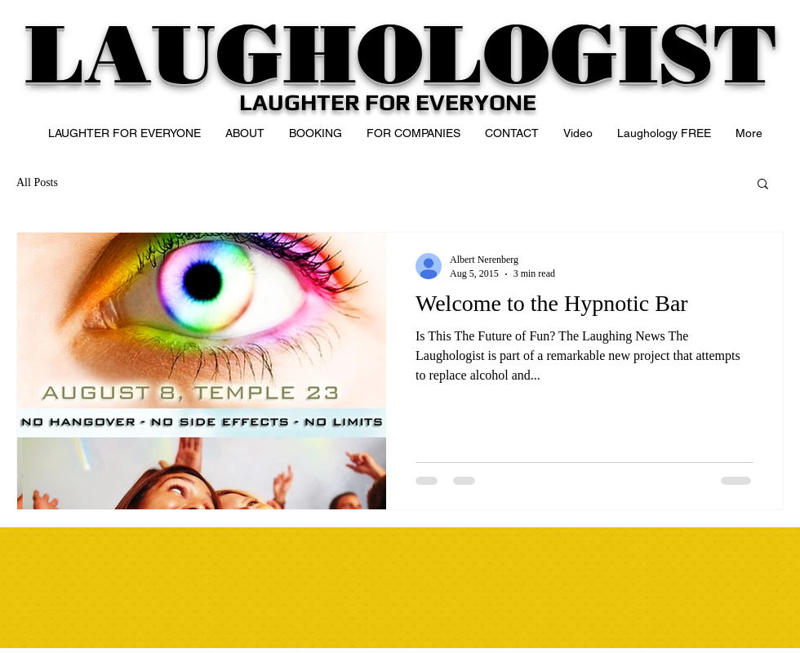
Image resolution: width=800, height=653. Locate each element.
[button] (763, 184)
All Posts (37, 182)
